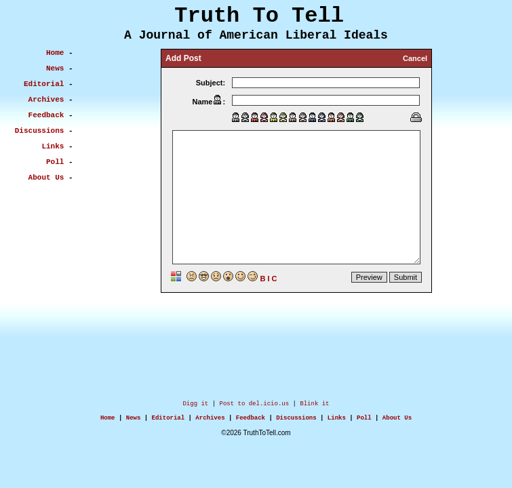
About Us (397, 421)
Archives (209, 421)
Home (107, 421)
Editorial (168, 421)
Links (337, 421)
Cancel (415, 58)
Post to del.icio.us (255, 405)
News (133, 421)
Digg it (195, 405)
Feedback (250, 421)
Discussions (296, 421)
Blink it (314, 405)
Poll (364, 421)
